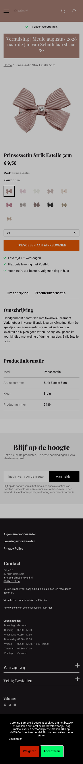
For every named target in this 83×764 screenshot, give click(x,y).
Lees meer (15, 739)
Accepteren (52, 751)
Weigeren (29, 751)
